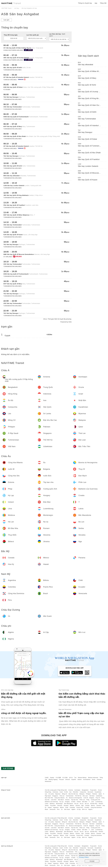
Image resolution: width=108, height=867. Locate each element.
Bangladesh (85, 790)
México (93, 805)
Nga (82, 805)
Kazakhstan (98, 792)
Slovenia (59, 805)
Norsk (93, 779)
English (52, 777)
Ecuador (87, 807)
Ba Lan (87, 803)
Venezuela (52, 809)
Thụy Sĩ (98, 797)
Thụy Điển (53, 805)
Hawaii (50, 807)
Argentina (55, 807)
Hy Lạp (61, 801)
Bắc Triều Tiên (49, 797)
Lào (46, 794)
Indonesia (55, 792)
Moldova (52, 803)
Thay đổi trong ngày (11, 35)
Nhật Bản (75, 792)
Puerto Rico (79, 807)
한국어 (71, 777)
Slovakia (66, 805)
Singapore (55, 796)
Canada (87, 805)
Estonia (67, 799)
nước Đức (54, 799)
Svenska (99, 779)
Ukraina (78, 805)
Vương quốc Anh (95, 799)
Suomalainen (87, 779)
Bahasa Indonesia (93, 777)
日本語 (47, 777)
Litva (92, 801)
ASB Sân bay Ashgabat (20, 14)
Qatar (100, 794)
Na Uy (81, 803)
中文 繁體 (58, 777)
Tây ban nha (74, 799)
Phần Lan (82, 799)
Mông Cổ (64, 794)
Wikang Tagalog (53, 779)
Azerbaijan (77, 790)
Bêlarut (72, 805)
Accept (92, 861)
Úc (62, 809)
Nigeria (90, 809)
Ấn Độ (66, 792)
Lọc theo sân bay (57, 35)
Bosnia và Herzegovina (75, 797)
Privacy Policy (84, 857)
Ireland (79, 801)
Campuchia (83, 792)
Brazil (46, 809)
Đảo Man (84, 801)
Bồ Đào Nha (93, 803)
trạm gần (6, 20)
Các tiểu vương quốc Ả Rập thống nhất (56, 790)
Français (61, 779)
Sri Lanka (51, 794)
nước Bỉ (86, 797)
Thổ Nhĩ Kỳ (78, 796)
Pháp (87, 799)
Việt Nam (91, 796)
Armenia (70, 790)
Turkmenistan (69, 796)
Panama (99, 805)
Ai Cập (79, 809)
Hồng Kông (48, 792)
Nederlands (48, 781)
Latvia (46, 803)
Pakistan (94, 794)
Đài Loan (85, 796)
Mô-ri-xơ (84, 809)
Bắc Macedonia (68, 803)
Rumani (101, 803)
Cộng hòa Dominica (96, 807)
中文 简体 (65, 777)
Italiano (80, 779)
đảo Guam (67, 809)
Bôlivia (62, 807)
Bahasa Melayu (82, 777)
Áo (67, 797)
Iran (70, 792)
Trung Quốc (93, 790)
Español (73, 779)
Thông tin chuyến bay (85, 3)
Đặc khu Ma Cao (73, 794)
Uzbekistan (99, 796)
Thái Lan (61, 796)
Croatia (73, 801)
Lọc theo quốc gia (33, 35)
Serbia (47, 805)
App (96, 3)
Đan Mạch (61, 799)
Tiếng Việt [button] (103, 3)
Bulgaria (91, 797)
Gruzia (100, 790)
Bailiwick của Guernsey (51, 801)
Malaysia (81, 794)
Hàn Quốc (90, 792)
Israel (61, 792)
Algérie (73, 809)
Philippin (88, 794)
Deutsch (67, 779)
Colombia (72, 807)
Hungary (67, 801)
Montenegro (59, 803)
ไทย (75, 777)
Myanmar (58, 794)
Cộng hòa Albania (60, 797)
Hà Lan (76, 803)
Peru (58, 809)
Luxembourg (98, 801)
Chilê (66, 807)
